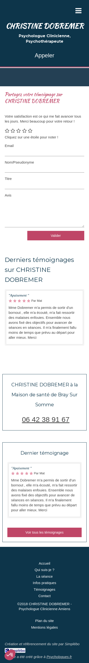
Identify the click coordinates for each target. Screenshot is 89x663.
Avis (8, 195)
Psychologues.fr (59, 657)
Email (9, 146)
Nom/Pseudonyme (19, 162)
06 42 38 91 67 (45, 419)
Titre (8, 179)
